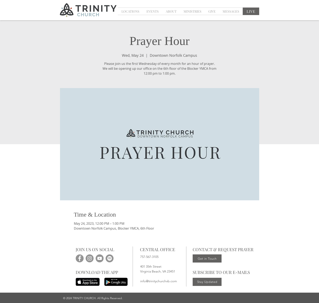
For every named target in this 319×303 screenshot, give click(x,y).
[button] (152, 11)
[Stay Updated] (207, 282)
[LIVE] (251, 11)
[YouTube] (100, 258)
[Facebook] (80, 258)
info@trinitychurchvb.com (158, 281)
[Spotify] (110, 258)
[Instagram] (90, 258)
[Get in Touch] (207, 258)
